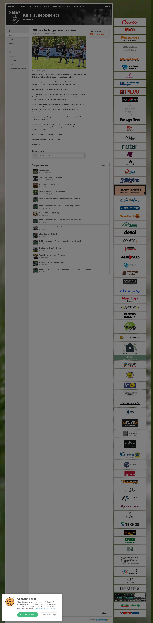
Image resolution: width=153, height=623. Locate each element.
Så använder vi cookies (45, 609)
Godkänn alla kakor (27, 615)
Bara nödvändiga (49, 615)
